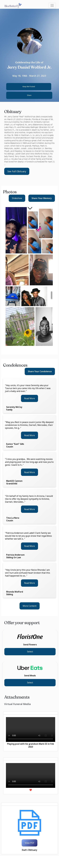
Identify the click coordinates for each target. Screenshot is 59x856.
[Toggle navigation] (52, 5)
